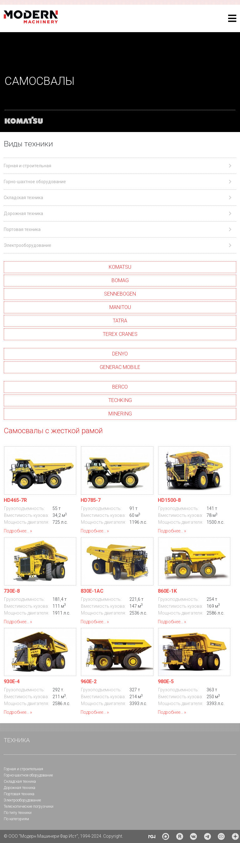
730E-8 (12, 591)
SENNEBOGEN (120, 294)
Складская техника (20, 781)
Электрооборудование (22, 800)
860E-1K (167, 591)
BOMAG (120, 280)
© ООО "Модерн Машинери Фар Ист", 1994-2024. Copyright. (63, 836)
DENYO (120, 354)
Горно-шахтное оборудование (28, 775)
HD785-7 (91, 500)
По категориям (16, 819)
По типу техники (18, 813)
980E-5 (166, 681)
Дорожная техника (19, 788)
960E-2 (89, 681)
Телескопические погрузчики (28, 806)
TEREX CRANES (120, 334)
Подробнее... (16, 530)
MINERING (120, 414)
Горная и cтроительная (23, 769)
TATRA (120, 321)
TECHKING (120, 400)
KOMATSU (120, 267)
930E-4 (12, 681)
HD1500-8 (169, 500)
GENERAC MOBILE (120, 367)
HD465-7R (15, 500)
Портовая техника (19, 794)
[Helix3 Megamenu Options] (232, 18)
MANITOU (120, 307)
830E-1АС (92, 591)
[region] (120, 82)
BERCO (120, 387)
